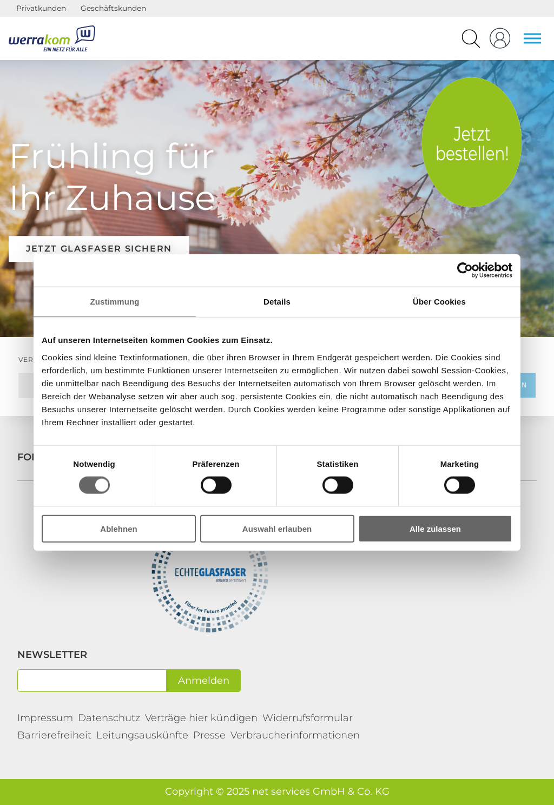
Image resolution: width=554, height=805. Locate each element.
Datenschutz (109, 718)
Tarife (472, 142)
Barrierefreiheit (54, 735)
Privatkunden (41, 8)
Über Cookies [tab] (439, 301)
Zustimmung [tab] (115, 301)
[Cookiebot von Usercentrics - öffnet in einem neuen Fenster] (465, 270)
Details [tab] (277, 301)
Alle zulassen (435, 528)
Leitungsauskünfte (142, 735)
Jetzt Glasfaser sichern (99, 248)
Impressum (45, 718)
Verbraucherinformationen (295, 735)
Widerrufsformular (307, 718)
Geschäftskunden (113, 8)
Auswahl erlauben (277, 528)
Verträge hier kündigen (201, 718)
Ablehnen (118, 528)
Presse (209, 735)
